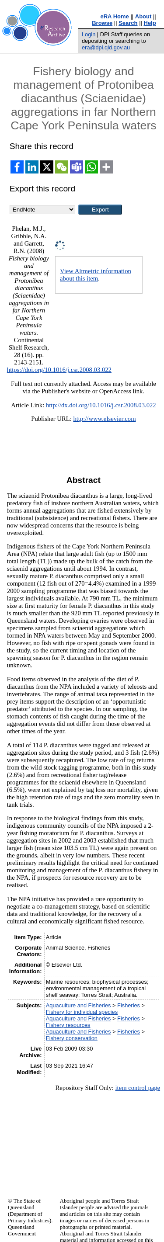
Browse (102, 23)
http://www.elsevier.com (104, 418)
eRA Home (115, 16)
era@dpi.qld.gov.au (106, 47)
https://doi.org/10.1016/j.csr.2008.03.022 (59, 369)
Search (128, 23)
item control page (137, 1087)
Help (150, 23)
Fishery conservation (72, 1038)
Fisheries (128, 1005)
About (143, 16)
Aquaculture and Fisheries (78, 1005)
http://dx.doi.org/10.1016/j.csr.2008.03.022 (101, 405)
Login (88, 34)
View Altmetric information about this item (95, 274)
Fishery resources (68, 1025)
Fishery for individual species (82, 1012)
